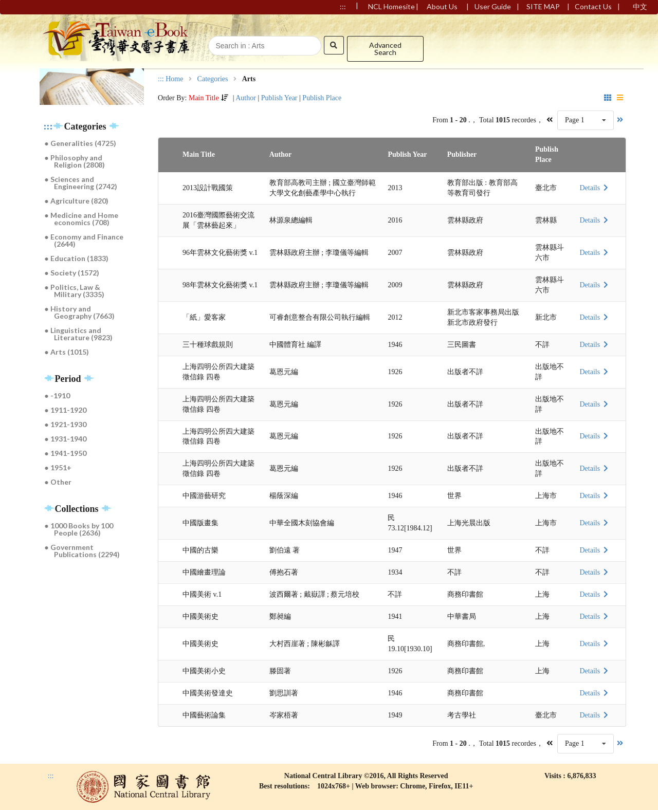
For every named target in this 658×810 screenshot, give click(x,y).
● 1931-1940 (65, 438)
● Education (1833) (76, 258)
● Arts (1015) (67, 351)
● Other (58, 481)
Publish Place (321, 98)
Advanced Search (385, 49)
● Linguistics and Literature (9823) (79, 334)
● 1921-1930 (65, 424)
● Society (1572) (72, 272)
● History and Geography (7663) (80, 312)
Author (245, 98)
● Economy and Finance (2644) (84, 240)
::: (48, 126)
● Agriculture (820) (76, 200)
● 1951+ (58, 467)
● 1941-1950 (65, 453)
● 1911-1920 (65, 410)
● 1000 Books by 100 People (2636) (79, 529)
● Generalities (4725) (80, 143)
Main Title (204, 98)
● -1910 (57, 395)
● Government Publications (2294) (82, 551)
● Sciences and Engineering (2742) (81, 183)
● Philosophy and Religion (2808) (75, 161)
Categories (212, 79)
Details (594, 188)
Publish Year (279, 98)
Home (174, 79)
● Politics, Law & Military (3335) (75, 291)
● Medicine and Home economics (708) (81, 219)
